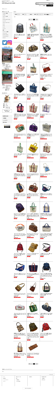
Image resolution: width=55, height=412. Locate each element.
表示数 (16, 14)
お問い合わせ (5, 122)
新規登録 (44, 5)
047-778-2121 (7, 111)
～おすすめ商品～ (18, 381)
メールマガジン (5, 120)
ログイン (40, 5)
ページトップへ (51, 374)
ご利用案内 (4, 118)
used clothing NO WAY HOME (8, 3)
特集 (16, 378)
